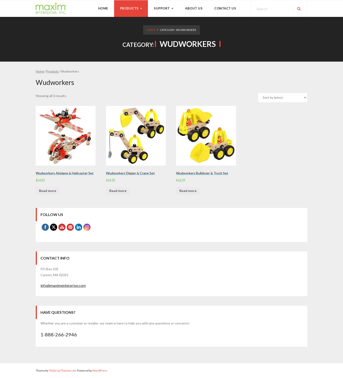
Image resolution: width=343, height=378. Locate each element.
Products (52, 71)
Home (151, 29)
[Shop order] (282, 98)
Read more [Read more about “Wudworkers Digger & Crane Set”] (117, 191)
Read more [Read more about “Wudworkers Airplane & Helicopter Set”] (47, 191)
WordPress (99, 370)
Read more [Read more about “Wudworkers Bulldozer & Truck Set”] (188, 191)
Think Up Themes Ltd (62, 370)
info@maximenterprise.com (63, 285)
